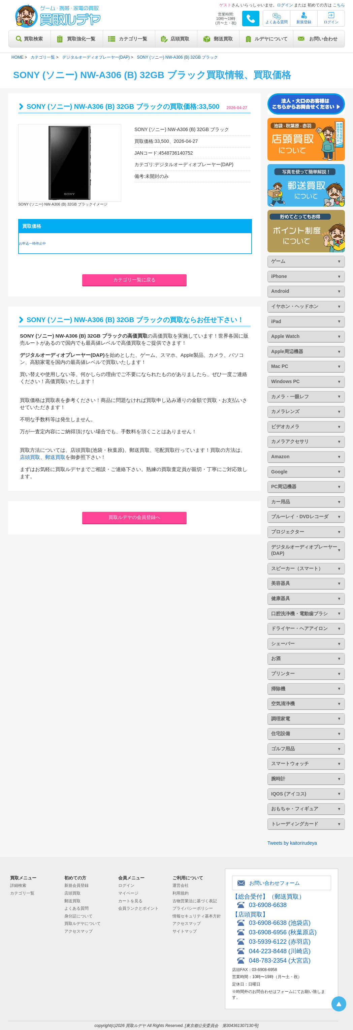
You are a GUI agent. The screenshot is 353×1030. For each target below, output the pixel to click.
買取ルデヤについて (82, 923)
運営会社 (180, 885)
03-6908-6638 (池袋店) (280, 922)
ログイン (285, 5)
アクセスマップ (78, 931)
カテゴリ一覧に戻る (134, 279)
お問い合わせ (323, 38)
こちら (339, 5)
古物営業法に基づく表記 (194, 901)
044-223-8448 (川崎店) (280, 951)
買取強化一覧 (81, 38)
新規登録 (303, 22)
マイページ (128, 893)
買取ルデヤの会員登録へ (134, 517)
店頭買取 (179, 38)
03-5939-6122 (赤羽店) (280, 941)
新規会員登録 (76, 885)
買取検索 (33, 38)
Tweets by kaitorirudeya (292, 843)
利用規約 (180, 893)
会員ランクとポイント (138, 908)
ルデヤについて (271, 38)
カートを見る (130, 901)
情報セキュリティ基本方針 (196, 916)
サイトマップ (184, 931)
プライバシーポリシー (192, 908)
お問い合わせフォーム (274, 883)
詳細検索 (18, 885)
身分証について (78, 916)
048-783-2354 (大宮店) (280, 960)
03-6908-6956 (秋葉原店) (283, 932)
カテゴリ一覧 (133, 38)
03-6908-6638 (268, 905)
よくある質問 (276, 22)
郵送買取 (223, 38)
